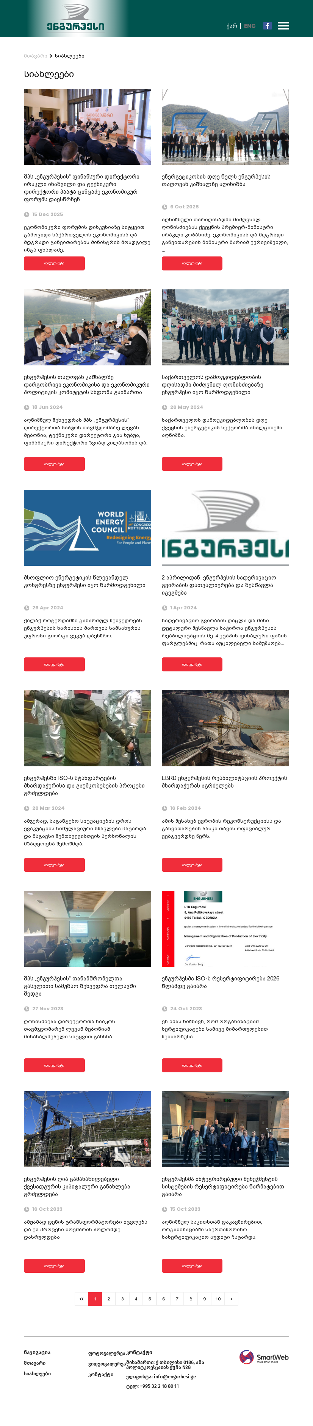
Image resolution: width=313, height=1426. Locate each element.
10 (218, 1299)
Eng (250, 26)
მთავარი (35, 56)
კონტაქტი (100, 1374)
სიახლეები (70, 56)
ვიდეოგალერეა (107, 1364)
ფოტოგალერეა (106, 1353)
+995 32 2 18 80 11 (159, 1386)
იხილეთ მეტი (54, 263)
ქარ (232, 26)
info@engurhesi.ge (175, 1376)
